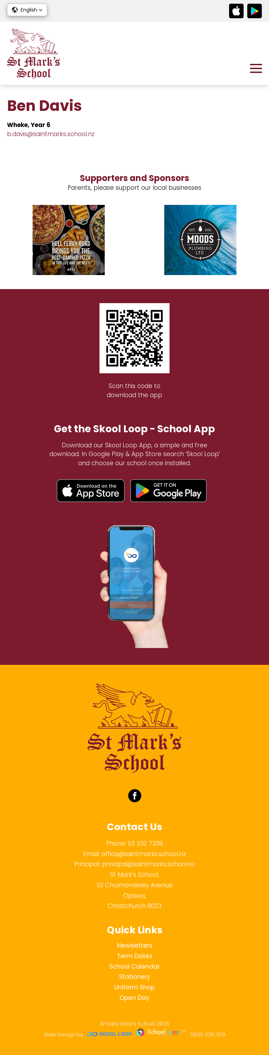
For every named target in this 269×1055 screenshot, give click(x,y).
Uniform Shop (134, 987)
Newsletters (134, 945)
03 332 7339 (145, 843)
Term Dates (134, 956)
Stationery (134, 977)
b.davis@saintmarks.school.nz (51, 134)
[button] (27, 10)
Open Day (134, 998)
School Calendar (134, 966)
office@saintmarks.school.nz (144, 854)
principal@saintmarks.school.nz (148, 864)
